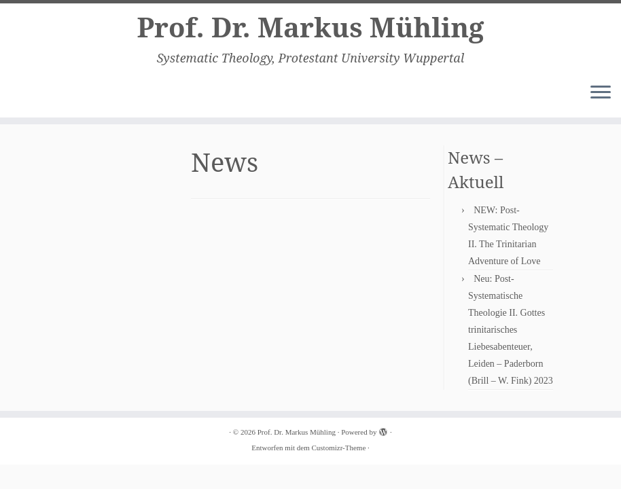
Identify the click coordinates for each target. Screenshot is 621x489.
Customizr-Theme (338, 447)
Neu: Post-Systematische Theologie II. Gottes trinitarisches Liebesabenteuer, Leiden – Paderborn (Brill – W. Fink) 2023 (510, 330)
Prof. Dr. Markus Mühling (310, 27)
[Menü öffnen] (600, 93)
